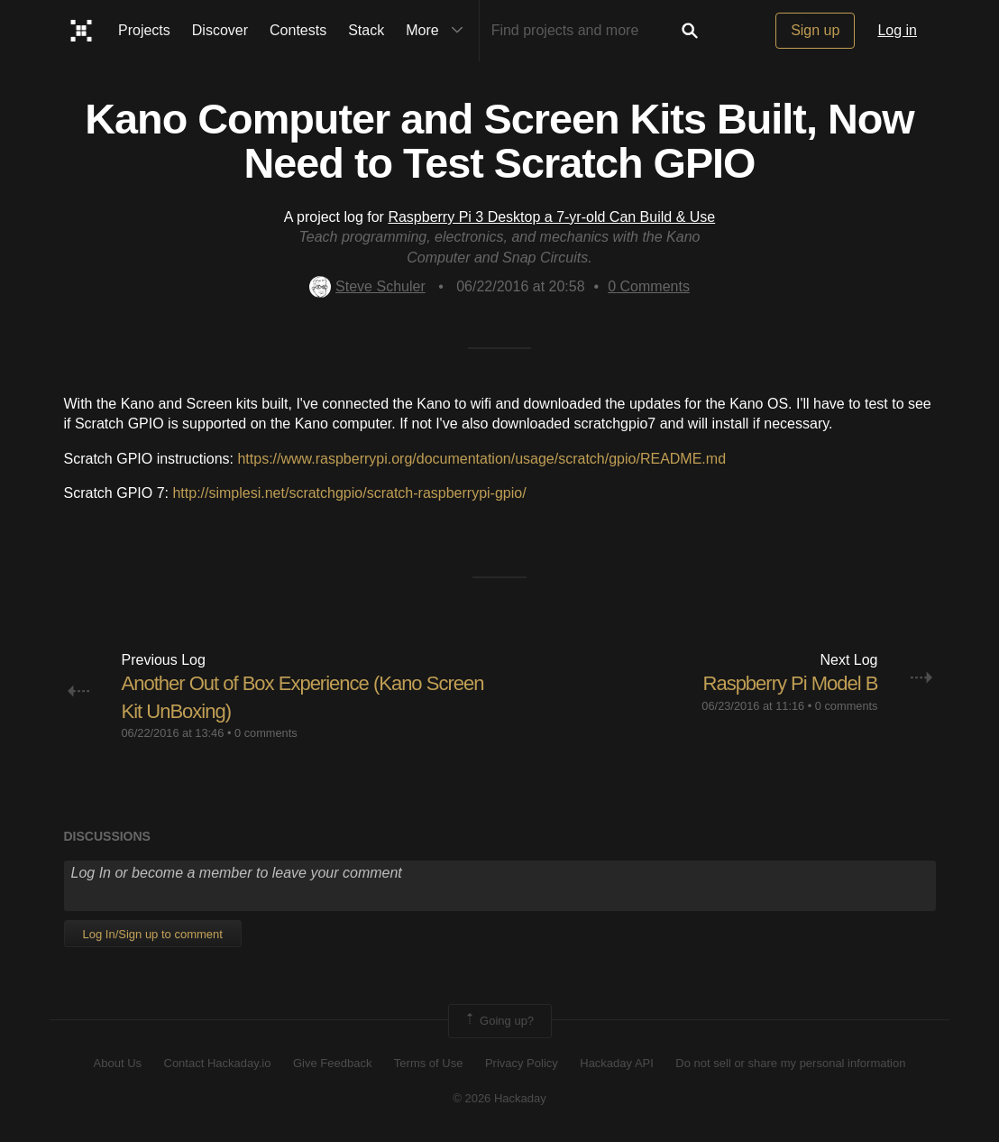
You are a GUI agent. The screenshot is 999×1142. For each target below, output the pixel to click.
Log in (897, 30)
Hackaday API (617, 1063)
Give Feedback (332, 1063)
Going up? (499, 1021)
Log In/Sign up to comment (153, 934)
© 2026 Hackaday (499, 1098)
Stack (366, 30)
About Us (118, 1063)
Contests (298, 30)
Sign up (815, 30)
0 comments (266, 733)
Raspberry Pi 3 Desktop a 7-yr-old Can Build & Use (551, 217)
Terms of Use (428, 1063)
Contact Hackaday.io (217, 1063)
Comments (649, 286)
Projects (144, 30)
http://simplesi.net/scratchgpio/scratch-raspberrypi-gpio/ (349, 493)
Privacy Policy (521, 1063)
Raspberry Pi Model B (790, 683)
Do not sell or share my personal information (790, 1063)
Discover (220, 30)
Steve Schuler (367, 286)
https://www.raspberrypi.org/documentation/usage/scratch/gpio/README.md (481, 458)
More (438, 30)
